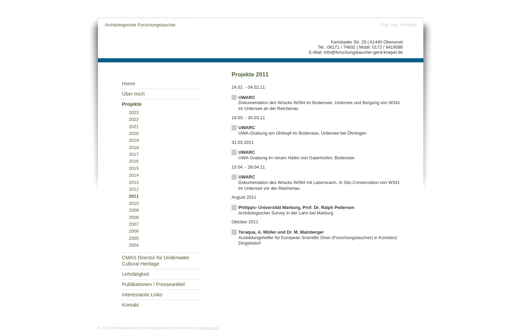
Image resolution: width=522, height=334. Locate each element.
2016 (134, 161)
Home (128, 83)
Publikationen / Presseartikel (153, 284)
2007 (134, 224)
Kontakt (130, 305)
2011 (134, 196)
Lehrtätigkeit (135, 274)
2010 (134, 203)
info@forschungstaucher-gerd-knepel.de (363, 52)
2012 (134, 189)
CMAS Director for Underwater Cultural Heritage (155, 261)
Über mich (133, 94)
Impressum (209, 328)
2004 (134, 245)
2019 (134, 140)
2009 (134, 210)
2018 (134, 147)
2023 (134, 112)
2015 (134, 168)
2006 (134, 231)
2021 (134, 126)
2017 (134, 154)
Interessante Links (142, 294)
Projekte (131, 104)
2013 (134, 182)
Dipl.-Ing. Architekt (399, 24)
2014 (134, 175)
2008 (134, 217)
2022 (134, 119)
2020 (134, 133)
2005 (134, 238)
